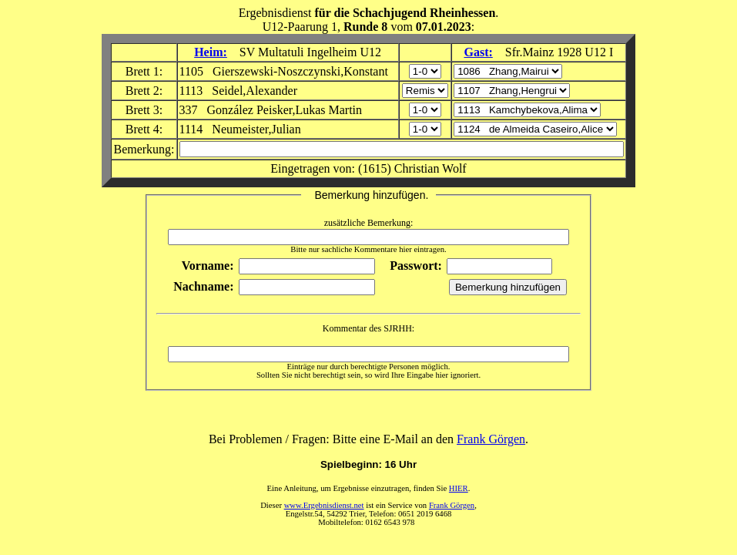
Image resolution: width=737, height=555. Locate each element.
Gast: (478, 52)
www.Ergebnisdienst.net (324, 505)
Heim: (210, 52)
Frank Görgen (491, 439)
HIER (458, 488)
